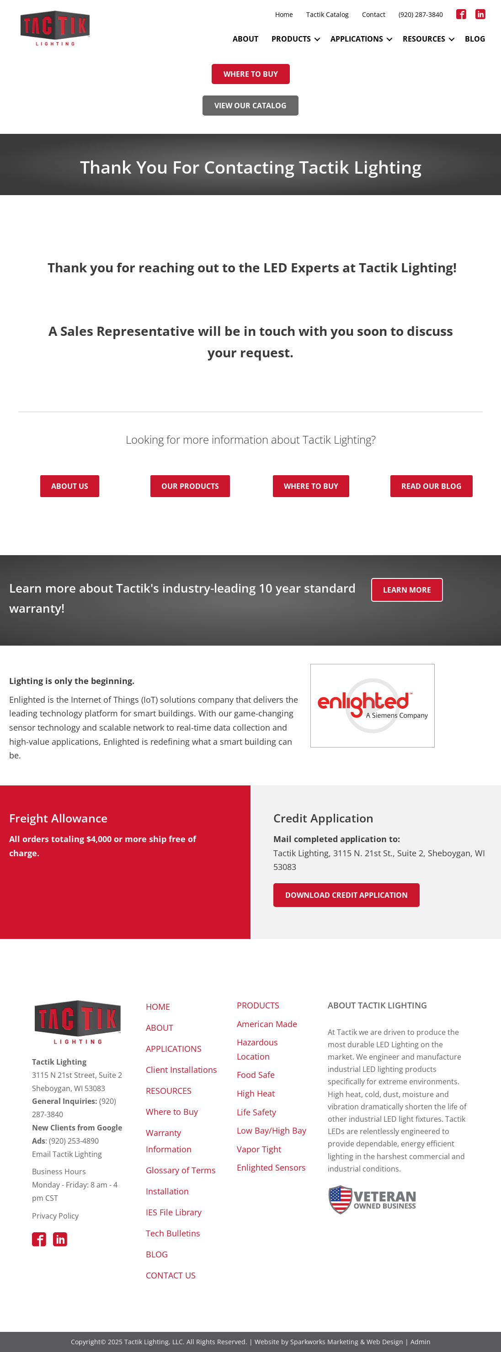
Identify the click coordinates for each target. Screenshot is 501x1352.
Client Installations (181, 1069)
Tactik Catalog (327, 14)
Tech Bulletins (173, 1233)
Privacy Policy (55, 1216)
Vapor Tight (259, 1149)
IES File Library (174, 1212)
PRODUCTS (291, 39)
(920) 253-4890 (74, 1141)
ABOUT (245, 39)
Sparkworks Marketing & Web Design (346, 1341)
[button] (317, 39)
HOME (158, 1006)
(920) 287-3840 (421, 14)
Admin (420, 1341)
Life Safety (256, 1112)
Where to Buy (172, 1111)
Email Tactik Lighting (67, 1154)
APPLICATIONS (356, 39)
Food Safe (256, 1074)
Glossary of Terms (181, 1170)
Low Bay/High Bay (271, 1130)
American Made (267, 1023)
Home (284, 14)
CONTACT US (171, 1275)
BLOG (475, 39)
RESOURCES (424, 39)
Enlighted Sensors (271, 1167)
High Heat (256, 1093)
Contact (373, 14)
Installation (167, 1191)
